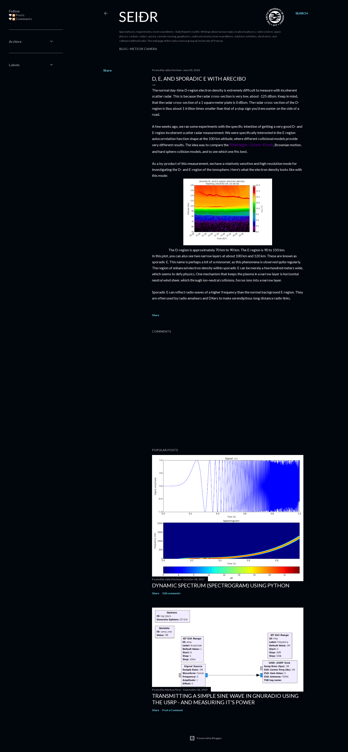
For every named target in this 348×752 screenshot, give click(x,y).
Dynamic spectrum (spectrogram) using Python (220, 585)
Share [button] (107, 70)
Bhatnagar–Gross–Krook (251, 145)
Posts (18, 15)
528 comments (171, 593)
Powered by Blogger (206, 738)
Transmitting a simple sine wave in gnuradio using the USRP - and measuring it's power (225, 698)
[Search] (301, 13)
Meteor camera (143, 49)
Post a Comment (172, 710)
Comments (22, 19)
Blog (123, 49)
